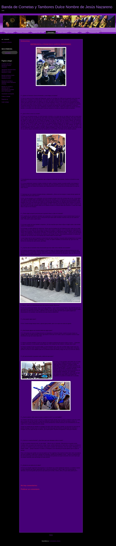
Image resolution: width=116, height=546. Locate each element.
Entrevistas (51, 32)
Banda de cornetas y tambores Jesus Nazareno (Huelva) (9, 82)
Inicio (51, 535)
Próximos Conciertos (22, 32)
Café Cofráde (5, 102)
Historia (83, 32)
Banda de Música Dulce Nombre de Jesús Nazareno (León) (8, 77)
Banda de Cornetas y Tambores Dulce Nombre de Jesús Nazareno (56, 7)
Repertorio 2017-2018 (38, 32)
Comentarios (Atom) (54, 541)
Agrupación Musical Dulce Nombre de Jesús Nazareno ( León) (9, 71)
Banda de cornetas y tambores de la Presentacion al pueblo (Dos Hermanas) (8, 89)
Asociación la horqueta (8, 93)
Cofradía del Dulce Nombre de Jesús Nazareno (7, 65)
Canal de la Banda (7, 42)
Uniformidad (74, 32)
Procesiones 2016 (94, 32)
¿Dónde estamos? (62, 32)
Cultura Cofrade (6, 96)
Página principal (9, 32)
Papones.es (5, 99)
